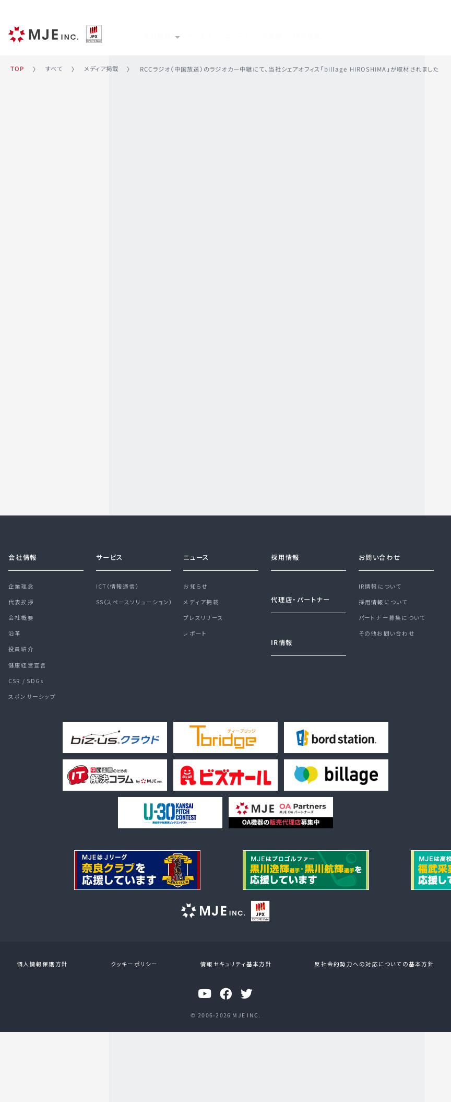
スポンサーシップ (32, 700)
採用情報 (362, 32)
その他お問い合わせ (387, 632)
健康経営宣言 (27, 666)
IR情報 (314, 32)
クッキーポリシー (135, 963)
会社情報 (22, 551)
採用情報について (383, 598)
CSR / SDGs (25, 683)
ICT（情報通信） (117, 580)
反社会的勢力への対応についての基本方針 (370, 963)
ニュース (268, 32)
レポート (195, 632)
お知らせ (195, 580)
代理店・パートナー (300, 593)
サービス (219, 32)
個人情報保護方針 (47, 963)
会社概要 (21, 614)
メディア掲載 (201, 598)
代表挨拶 (21, 598)
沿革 (14, 632)
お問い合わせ (380, 551)
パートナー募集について (392, 614)
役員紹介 (21, 649)
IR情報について (380, 580)
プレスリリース (203, 614)
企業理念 (21, 580)
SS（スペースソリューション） (134, 598)
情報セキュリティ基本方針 (234, 963)
